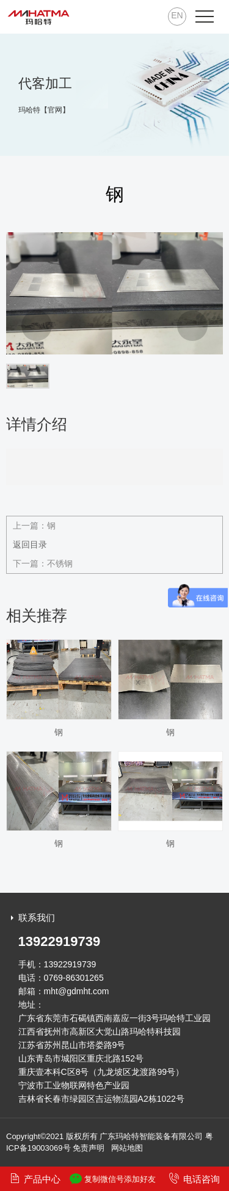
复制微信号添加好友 (113, 1179)
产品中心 (34, 1178)
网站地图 (127, 1148)
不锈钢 (60, 563)
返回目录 (30, 544)
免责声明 (88, 1148)
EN (177, 15)
